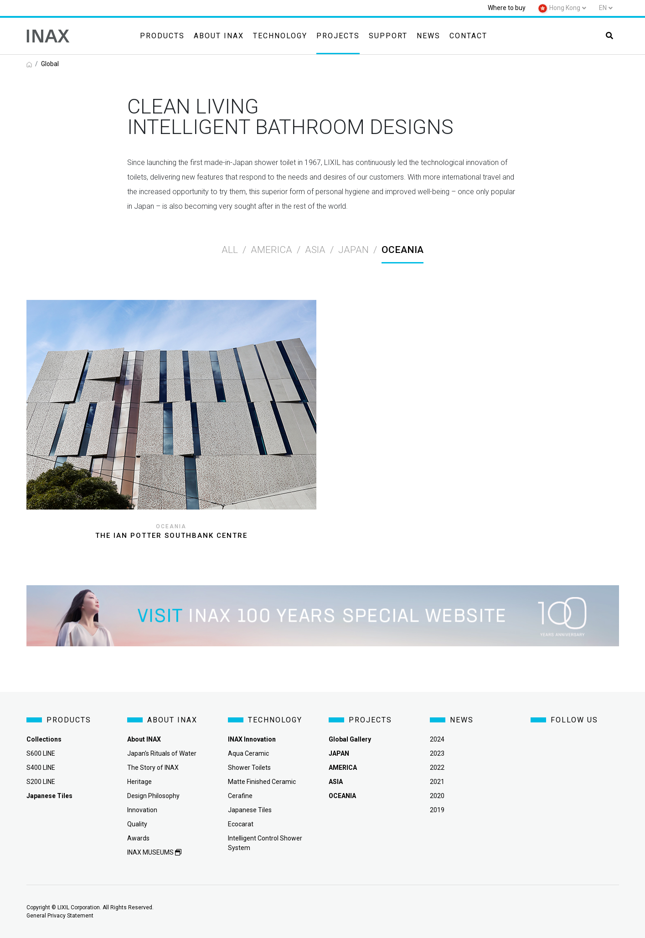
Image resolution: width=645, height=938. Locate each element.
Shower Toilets (249, 767)
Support (388, 35)
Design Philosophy (153, 795)
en (603, 7)
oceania (402, 249)
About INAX (219, 35)
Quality (137, 824)
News (428, 35)
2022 (437, 767)
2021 (437, 781)
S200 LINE (40, 781)
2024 (437, 739)
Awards (138, 838)
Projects (338, 35)
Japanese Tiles (250, 810)
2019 (437, 810)
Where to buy (507, 7)
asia (315, 249)
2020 (437, 795)
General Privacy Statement (59, 915)
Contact (468, 35)
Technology (280, 35)
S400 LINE (40, 767)
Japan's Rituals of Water (161, 753)
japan (353, 249)
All (230, 249)
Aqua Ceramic (248, 753)
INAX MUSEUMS (154, 852)
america (271, 249)
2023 (437, 753)
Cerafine (240, 795)
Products (162, 35)
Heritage (139, 781)
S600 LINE (40, 753)
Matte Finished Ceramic (262, 781)
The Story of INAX (153, 767)
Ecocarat (240, 824)
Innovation (142, 810)
